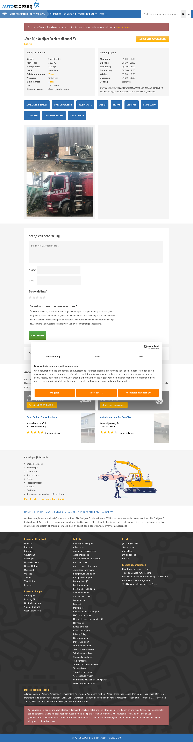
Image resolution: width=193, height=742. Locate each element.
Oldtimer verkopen (82, 645)
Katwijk (28, 43)
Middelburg (134, 697)
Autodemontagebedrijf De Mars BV (151, 576)
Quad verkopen (80, 637)
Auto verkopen (37, 14)
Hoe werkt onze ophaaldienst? (88, 619)
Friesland (28, 550)
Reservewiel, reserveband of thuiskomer (46, 494)
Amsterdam (68, 693)
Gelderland (29, 554)
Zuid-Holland (42, 512)
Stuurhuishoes (33, 475)
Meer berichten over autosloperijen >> (44, 499)
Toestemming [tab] (53, 356)
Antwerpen (29, 595)
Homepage (78, 622)
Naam (32, 269)
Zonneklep (32, 471)
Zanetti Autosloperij (141, 572)
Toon (51, 74)
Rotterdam (161, 697)
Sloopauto (55, 14)
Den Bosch (125, 693)
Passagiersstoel (34, 482)
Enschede (55, 697)
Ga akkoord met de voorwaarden (53, 306)
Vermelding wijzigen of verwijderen (90, 679)
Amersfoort (55, 693)
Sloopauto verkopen (83, 656)
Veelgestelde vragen (83, 675)
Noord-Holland (31, 566)
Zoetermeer (83, 701)
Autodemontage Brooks (141, 580)
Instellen (96, 392)
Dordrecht (29, 697)
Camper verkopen (81, 592)
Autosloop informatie (83, 569)
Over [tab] (140, 356)
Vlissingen (62, 701)
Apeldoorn (92, 693)
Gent (70, 697)
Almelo (37, 693)
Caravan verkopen (82, 596)
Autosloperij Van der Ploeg (144, 584)
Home (27, 512)
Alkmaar (28, 693)
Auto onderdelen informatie (86, 558)
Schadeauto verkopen (83, 653)
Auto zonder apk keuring (85, 566)
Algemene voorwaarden (84, 550)
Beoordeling (38, 291)
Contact (77, 603)
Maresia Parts (143, 569)
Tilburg (27, 701)
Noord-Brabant (31, 562)
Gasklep (30, 486)
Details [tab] (96, 356)
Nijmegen (145, 697)
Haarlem (89, 697)
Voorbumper (32, 467)
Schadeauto (70, 14)
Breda (116, 693)
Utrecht (28, 573)
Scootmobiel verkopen (84, 649)
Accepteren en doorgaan (138, 392)
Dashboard (32, 490)
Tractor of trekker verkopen (86, 664)
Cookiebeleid (79, 600)
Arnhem (102, 693)
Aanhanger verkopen (83, 543)
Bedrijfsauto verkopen (84, 573)
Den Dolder (137, 693)
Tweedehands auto (87, 14)
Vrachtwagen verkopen (84, 683)
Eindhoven (45, 697)
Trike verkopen (80, 668)
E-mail (33, 280)
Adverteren (78, 547)
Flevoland (29, 547)
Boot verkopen (80, 585)
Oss (153, 697)
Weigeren (54, 392)
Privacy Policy (79, 634)
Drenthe (28, 543)
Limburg (28, 585)
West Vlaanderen (32, 610)
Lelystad (111, 697)
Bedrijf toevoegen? (82, 577)
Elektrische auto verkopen (86, 611)
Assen (109, 693)
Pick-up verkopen (81, 630)
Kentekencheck (80, 626)
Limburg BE (29, 599)
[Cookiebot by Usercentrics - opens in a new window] (146, 347)
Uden (34, 701)
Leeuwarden (100, 697)
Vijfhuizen (52, 701)
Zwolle (72, 701)
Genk (64, 697)
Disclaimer (78, 607)
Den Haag (149, 693)
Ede (37, 697)
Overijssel (29, 569)
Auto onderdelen (19, 14)
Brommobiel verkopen (84, 588)
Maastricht (122, 697)
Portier (30, 478)
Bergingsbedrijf (80, 581)
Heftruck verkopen (82, 615)
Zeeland (28, 577)
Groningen (29, 558)
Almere (45, 693)
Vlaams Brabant (32, 606)
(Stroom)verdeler (35, 463)
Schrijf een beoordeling (152, 38)
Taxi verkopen (80, 660)
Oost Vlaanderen (32, 603)
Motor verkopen (81, 641)
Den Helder (160, 693)
